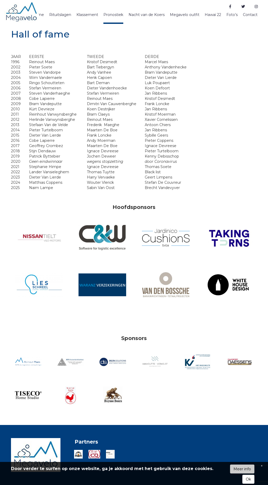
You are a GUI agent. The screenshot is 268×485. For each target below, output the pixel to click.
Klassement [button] (87, 14)
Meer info (242, 469)
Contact (250, 14)
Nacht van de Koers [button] (147, 14)
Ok (248, 479)
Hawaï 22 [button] (213, 14)
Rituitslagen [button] (60, 14)
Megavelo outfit (184, 14)
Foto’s (232, 14)
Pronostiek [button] (113, 14)
